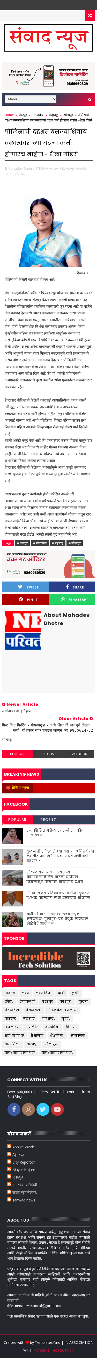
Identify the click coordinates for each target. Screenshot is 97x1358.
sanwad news (23, 1200)
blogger (17, 754)
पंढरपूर (23, 114)
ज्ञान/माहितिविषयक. (57, 1052)
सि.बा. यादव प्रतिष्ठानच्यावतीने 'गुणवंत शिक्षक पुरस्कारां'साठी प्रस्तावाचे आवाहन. (59, 895)
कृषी (61, 993)
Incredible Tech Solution (54, 1350)
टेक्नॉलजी (27, 1001)
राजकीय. (52, 1027)
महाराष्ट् (11, 1018)
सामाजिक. (12, 1044)
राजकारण (12, 1027)
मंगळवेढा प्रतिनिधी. (25, 1184)
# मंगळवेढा (40, 543)
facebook (79, 754)
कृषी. (75, 993)
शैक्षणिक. (57, 1035)
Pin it (28, 599)
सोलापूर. (51, 1044)
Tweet (28, 587)
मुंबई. (66, 1018)
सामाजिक (78, 1035)
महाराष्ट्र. (48, 1018)
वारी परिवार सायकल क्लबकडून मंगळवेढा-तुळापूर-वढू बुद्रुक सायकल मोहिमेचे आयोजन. (57, 919)
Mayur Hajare (23, 1169)
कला (25, 993)
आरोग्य (10, 993)
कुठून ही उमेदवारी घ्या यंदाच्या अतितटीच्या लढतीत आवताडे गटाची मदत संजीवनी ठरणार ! (60, 856)
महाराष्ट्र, (9, 173)
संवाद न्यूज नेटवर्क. (24, 1192)
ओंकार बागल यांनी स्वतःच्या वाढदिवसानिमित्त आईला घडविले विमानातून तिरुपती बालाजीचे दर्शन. (56, 877)
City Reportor (23, 1162)
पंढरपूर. (66, 1001)
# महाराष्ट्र (57, 543)
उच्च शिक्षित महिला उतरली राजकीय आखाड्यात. (55, 833)
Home (9, 114)
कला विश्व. (43, 993)
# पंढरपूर (22, 543)
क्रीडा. (9, 1001)
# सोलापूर (75, 543)
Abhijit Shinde (23, 1146)
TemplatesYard (47, 1342)
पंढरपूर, (70, 168)
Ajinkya (18, 1154)
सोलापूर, (20, 173)
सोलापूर (68, 114)
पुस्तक (84, 1001)
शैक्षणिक (37, 1035)
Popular (17, 819)
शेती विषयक (14, 1035)
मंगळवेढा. (33, 1010)
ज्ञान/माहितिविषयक (20, 1052)
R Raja (17, 1177)
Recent (48, 819)
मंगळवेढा (38, 114)
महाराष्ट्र (53, 114)
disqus (48, 754)
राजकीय (32, 1027)
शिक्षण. (71, 1027)
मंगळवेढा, (81, 168)
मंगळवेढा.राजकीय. (63, 1010)
